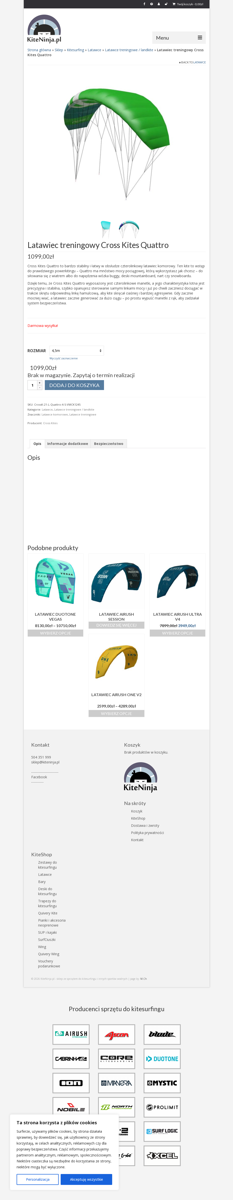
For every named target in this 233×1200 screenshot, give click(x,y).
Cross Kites (50, 423)
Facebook (39, 777)
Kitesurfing (75, 50)
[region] (64, 1152)
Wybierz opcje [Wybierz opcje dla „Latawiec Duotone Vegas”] (55, 633)
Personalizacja (38, 1179)
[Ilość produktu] (32, 385)
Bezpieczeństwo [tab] (108, 443)
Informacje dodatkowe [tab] (67, 443)
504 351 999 (41, 757)
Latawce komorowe (55, 414)
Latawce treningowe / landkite (129, 50)
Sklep (59, 50)
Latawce (94, 50)
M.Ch (143, 978)
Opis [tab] (37, 443)
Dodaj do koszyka (74, 385)
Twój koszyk (188, 4)
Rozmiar (36, 350)
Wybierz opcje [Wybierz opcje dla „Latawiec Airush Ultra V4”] (177, 633)
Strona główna (39, 50)
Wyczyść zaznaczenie (64, 358)
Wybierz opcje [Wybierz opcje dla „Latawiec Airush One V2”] (116, 713)
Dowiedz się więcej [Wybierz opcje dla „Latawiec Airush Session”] (116, 625)
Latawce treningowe (82, 414)
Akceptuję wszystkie (86, 1179)
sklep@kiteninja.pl (45, 762)
